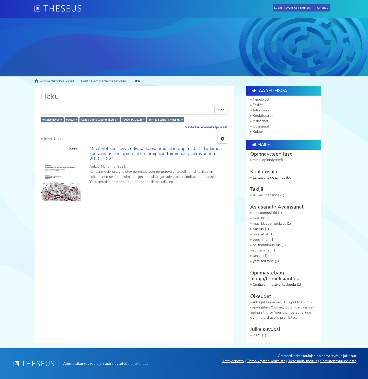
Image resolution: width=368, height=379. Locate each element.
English (305, 8)
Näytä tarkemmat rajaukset (206, 127)
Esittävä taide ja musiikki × (166, 120)
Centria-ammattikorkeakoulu (103, 81)
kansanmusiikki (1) (267, 212)
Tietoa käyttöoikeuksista (266, 361)
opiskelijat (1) (263, 234)
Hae (221, 110)
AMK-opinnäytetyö (268, 159)
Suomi (278, 8)
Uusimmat (261, 126)
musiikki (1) (262, 218)
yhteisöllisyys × (52, 120)
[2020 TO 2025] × (133, 120)
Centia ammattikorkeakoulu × (99, 120)
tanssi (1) (260, 255)
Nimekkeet (261, 99)
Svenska (291, 8)
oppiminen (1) (263, 239)
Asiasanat (260, 121)
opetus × (71, 120)
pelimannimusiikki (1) (269, 245)
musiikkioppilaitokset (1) (272, 223)
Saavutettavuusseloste (338, 361)
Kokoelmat (261, 131)
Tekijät (258, 104)
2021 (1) (259, 335)
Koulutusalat (263, 115)
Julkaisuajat (262, 110)
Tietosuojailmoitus (302, 361)
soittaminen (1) (265, 250)
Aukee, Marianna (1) (268, 195)
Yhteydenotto (233, 361)
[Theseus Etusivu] (60, 9)
